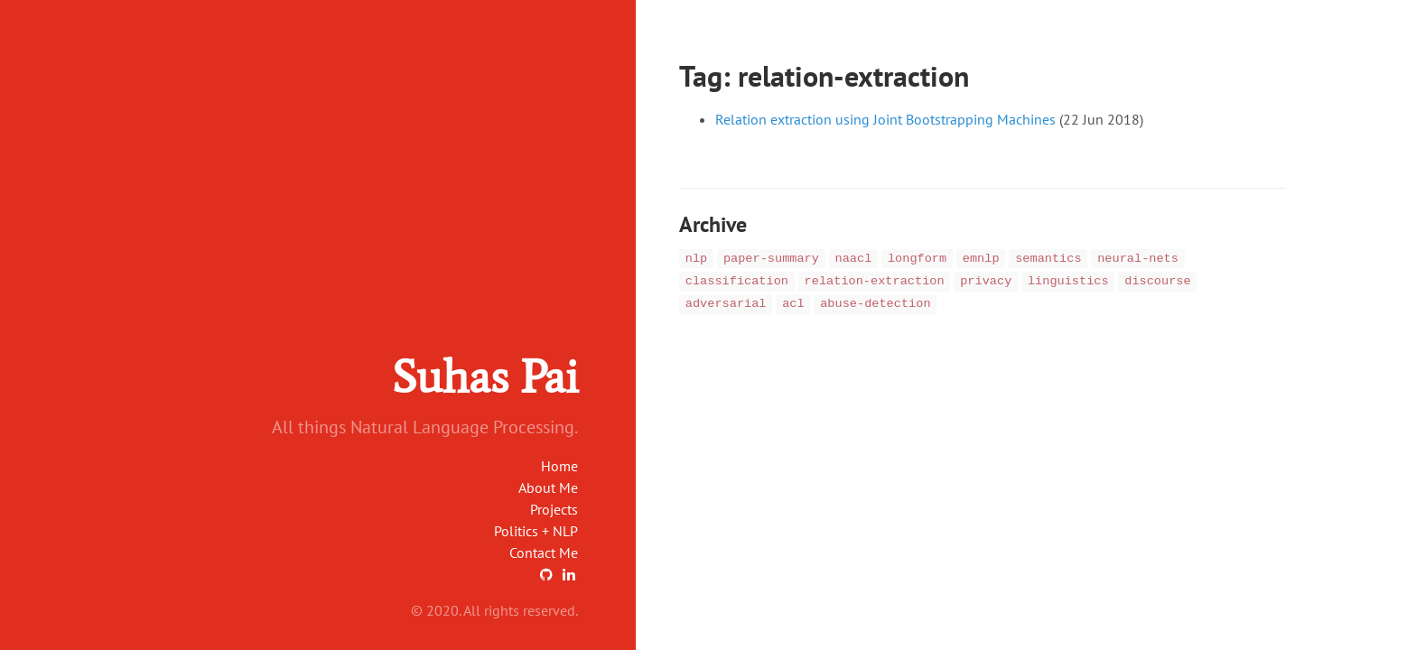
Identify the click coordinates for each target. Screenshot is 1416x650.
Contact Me (543, 552)
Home (559, 466)
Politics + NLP (536, 531)
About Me (548, 487)
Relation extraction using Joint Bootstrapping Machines (885, 119)
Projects (554, 509)
